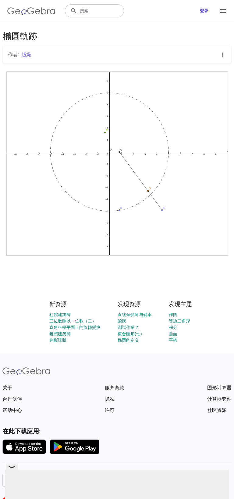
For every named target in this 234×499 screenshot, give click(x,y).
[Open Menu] (223, 11)
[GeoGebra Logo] (31, 11)
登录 (204, 10)
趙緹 (26, 54)
